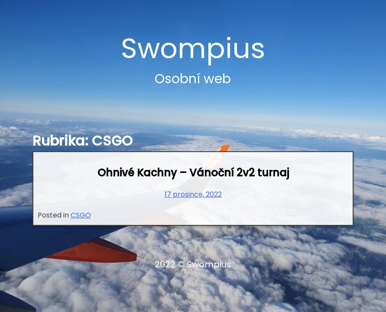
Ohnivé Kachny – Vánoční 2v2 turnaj (193, 173)
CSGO (81, 215)
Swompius (193, 48)
